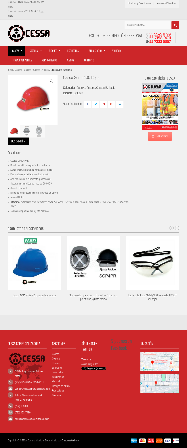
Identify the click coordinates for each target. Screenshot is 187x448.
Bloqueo (53, 50)
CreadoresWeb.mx (70, 440)
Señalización (95, 50)
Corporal (34, 50)
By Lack (78, 93)
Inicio (10, 70)
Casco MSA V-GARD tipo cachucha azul (34, 295)
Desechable (57, 372)
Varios (70, 60)
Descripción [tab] (18, 141)
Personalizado (49, 60)
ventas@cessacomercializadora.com (32, 389)
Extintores (73, 50)
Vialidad (116, 50)
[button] (51, 81)
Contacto (89, 60)
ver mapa (27, 400)
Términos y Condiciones (139, 3)
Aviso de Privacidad (166, 3)
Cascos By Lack (41, 70)
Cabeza (15, 50)
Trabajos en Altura (61, 386)
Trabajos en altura (22, 60)
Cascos (27, 70)
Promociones (58, 390)
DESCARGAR (160, 136)
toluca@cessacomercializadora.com (32, 419)
